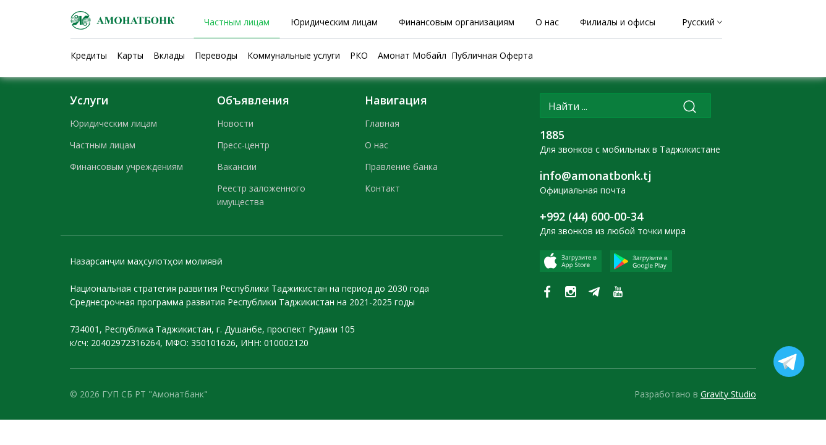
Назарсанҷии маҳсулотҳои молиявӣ (146, 261)
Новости (235, 123)
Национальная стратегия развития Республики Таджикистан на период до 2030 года (249, 288)
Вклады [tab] (169, 55)
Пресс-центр (243, 145)
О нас (376, 145)
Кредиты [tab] (88, 55)
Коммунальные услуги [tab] (293, 55)
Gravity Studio (728, 394)
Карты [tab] (130, 55)
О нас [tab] (547, 22)
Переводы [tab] (216, 55)
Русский (698, 22)
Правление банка (401, 166)
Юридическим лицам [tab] (334, 22)
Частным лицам (102, 145)
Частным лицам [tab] (237, 22)
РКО (359, 55)
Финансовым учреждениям (126, 166)
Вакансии (237, 166)
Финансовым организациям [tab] (456, 22)
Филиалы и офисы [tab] (617, 22)
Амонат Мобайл (412, 55)
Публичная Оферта (492, 55)
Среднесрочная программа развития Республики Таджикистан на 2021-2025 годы (242, 302)
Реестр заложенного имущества (261, 195)
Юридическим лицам (113, 123)
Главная (382, 123)
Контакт (382, 188)
